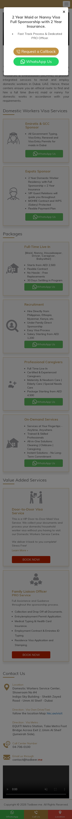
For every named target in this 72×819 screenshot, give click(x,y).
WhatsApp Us (36, 61)
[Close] (64, 11)
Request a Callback (36, 51)
